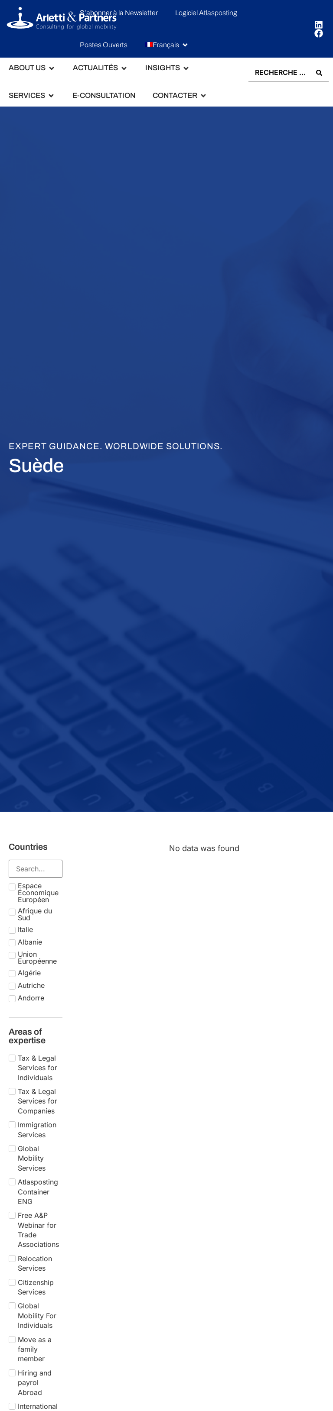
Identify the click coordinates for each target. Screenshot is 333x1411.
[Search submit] (319, 72)
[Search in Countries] (35, 868)
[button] (166, 44)
